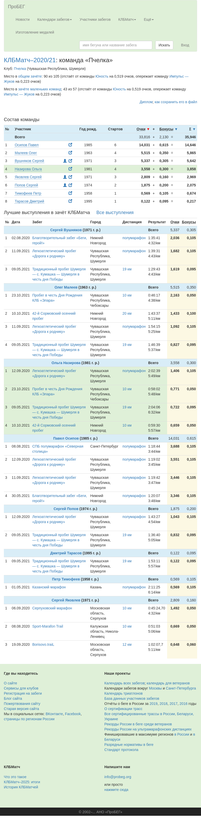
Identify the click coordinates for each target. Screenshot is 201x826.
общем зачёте (30, 76)
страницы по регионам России (29, 719)
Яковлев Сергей (28, 177)
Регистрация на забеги (23, 693)
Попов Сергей (26, 185)
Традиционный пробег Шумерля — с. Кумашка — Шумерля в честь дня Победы (59, 274)
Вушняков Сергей (29, 161)
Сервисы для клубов (21, 688)
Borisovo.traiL (43, 644)
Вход (185, 45)
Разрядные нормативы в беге (129, 745)
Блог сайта (13, 698)
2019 (154, 704)
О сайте (10, 683)
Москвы (155, 688)
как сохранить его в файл (176, 102)
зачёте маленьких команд (39, 89)
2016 (183, 704)
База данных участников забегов (131, 698)
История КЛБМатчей (21, 787)
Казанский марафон (49, 587)
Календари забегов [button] (54, 19)
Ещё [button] (149, 19)
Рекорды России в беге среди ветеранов (138, 724)
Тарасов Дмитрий (29, 201)
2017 (173, 704)
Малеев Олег (26, 153)
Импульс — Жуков (19, 94)
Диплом (146, 102)
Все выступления (114, 212)
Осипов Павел (27, 145)
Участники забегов (95, 19)
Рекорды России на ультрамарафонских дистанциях (148, 729)
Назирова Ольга (28, 169)
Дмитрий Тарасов (66, 553)
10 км (126, 295)
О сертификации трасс (123, 709)
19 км (126, 269)
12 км (126, 644)
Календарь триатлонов (123, 693)
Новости (23, 19)
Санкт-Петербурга (181, 688)
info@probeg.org (117, 777)
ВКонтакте (54, 714)
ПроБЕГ (16, 6)
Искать (164, 45)
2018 (163, 704)
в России (181, 734)
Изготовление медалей (35, 32)
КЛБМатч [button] (127, 19)
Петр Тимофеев (66, 579)
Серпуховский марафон (52, 608)
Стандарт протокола (121, 750)
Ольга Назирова (66, 363)
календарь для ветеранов (168, 683)
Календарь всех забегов (124, 683)
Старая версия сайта (21, 709)
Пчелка (20, 69)
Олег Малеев (65, 287)
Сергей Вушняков (66, 230)
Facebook (73, 714)
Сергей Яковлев (66, 600)
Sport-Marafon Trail (47, 626)
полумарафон (134, 238)
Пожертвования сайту (22, 704)
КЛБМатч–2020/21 (30, 60)
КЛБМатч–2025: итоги (22, 782)
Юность (101, 76)
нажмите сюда (116, 790)
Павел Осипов (66, 438)
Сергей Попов (66, 509)
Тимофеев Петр (28, 193)
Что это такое (15, 777)
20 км (126, 313)
